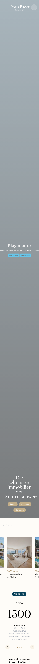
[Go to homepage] (20, 8)
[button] (34, 7)
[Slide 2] (21, 647)
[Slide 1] (19, 647)
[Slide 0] (17, 647)
